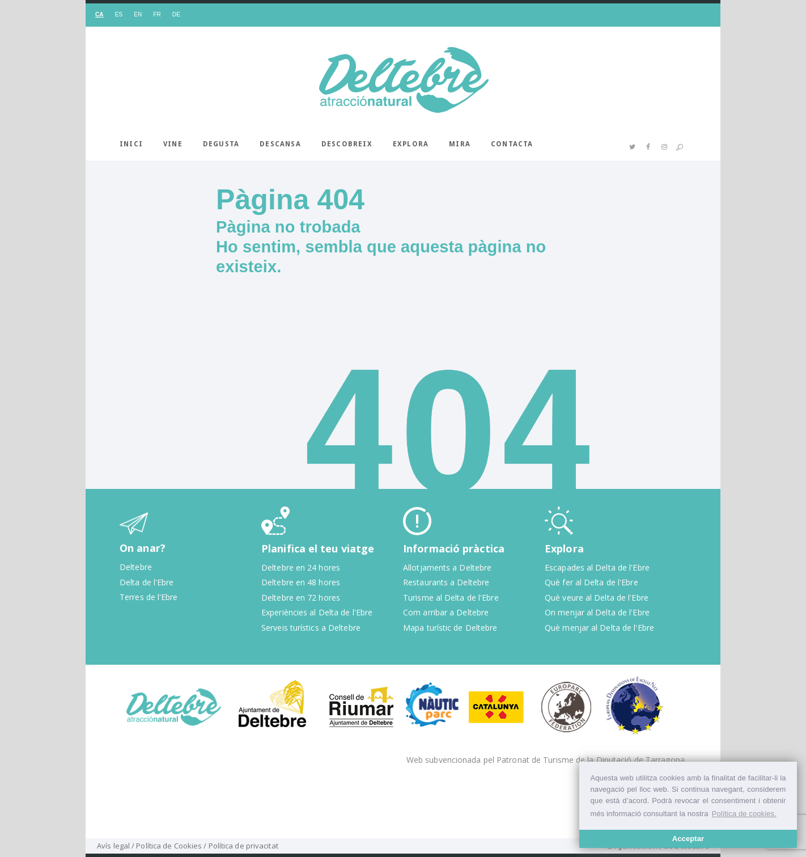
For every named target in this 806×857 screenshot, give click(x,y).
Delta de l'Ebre (147, 582)
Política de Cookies (169, 846)
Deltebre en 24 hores (300, 567)
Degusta (221, 144)
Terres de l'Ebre (149, 597)
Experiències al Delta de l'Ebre (316, 612)
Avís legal (113, 846)
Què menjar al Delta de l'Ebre (599, 627)
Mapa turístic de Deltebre (450, 627)
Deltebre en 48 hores (300, 582)
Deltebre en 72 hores (300, 597)
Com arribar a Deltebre (446, 612)
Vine (173, 144)
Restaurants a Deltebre (446, 582)
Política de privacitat (243, 846)
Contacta (512, 144)
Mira (459, 144)
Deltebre (136, 567)
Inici (131, 144)
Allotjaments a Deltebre (447, 567)
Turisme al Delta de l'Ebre (451, 597)
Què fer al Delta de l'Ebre (591, 582)
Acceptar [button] (688, 838)
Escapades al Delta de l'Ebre (597, 567)
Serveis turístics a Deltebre (310, 627)
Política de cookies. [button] (744, 813)
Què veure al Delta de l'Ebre (596, 597)
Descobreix (346, 144)
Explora (411, 144)
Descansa (280, 144)
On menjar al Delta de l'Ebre (597, 612)
